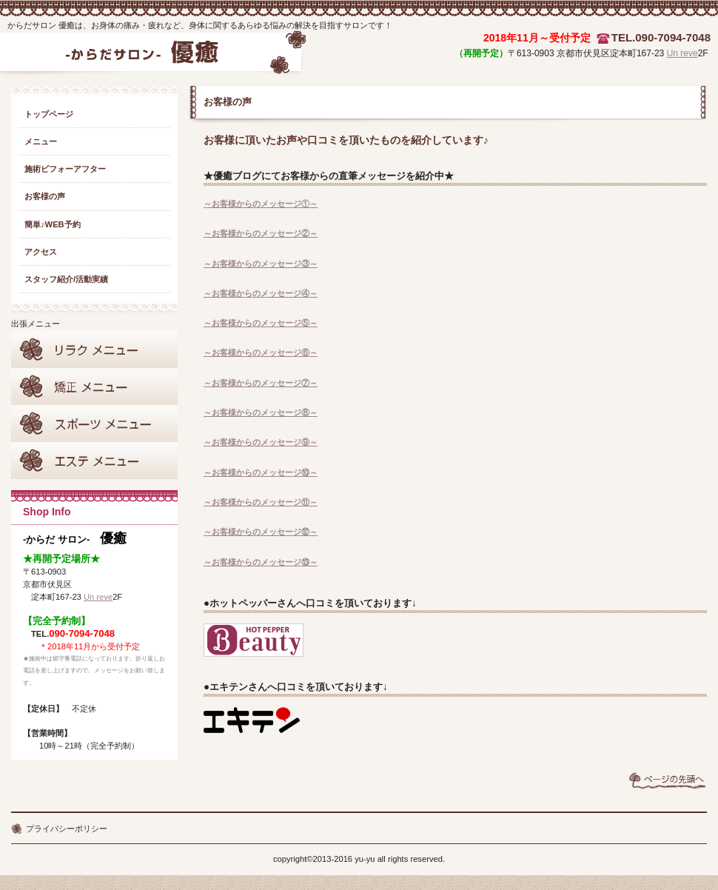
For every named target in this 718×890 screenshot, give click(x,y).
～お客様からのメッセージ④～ (261, 293)
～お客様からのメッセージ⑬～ (261, 562)
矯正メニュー (94, 386)
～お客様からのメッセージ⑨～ (261, 442)
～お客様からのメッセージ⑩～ (261, 472)
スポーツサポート (94, 423)
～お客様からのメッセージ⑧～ (261, 412)
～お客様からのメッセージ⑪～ (261, 502)
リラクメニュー (94, 349)
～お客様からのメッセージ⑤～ (261, 322)
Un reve (682, 53)
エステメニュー (94, 460)
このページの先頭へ (667, 780)
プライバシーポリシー (66, 828)
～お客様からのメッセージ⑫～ (261, 531)
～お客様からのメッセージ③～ (261, 263)
